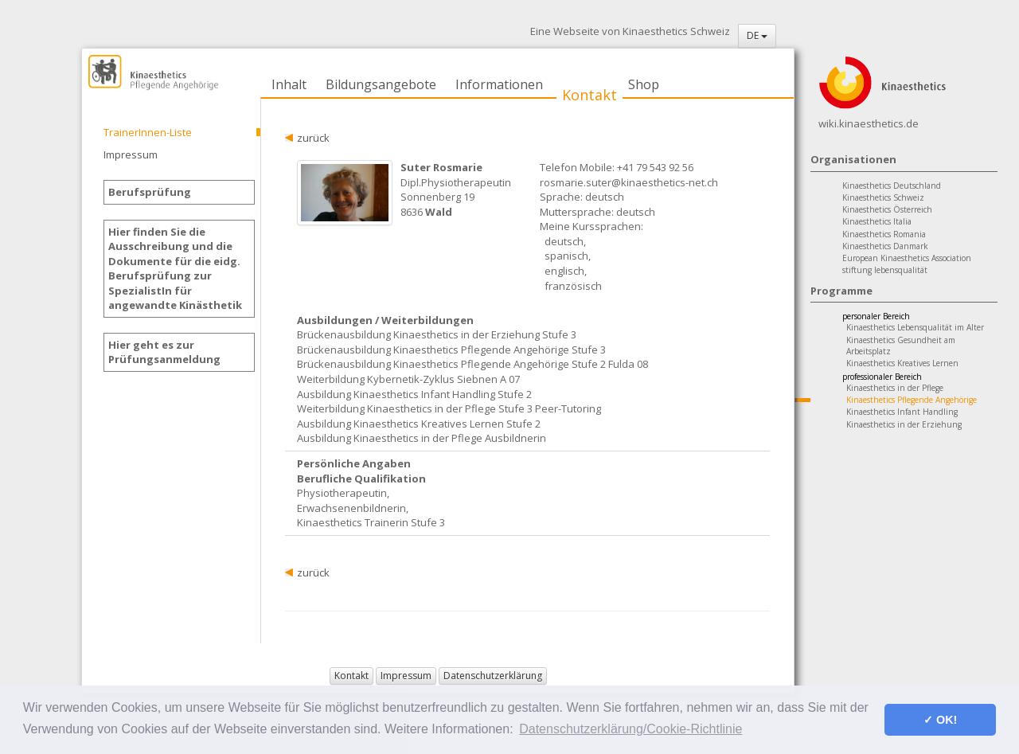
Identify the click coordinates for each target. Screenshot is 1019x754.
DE (757, 35)
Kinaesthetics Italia (877, 221)
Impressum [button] (406, 675)
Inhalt (288, 84)
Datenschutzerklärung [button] (492, 675)
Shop (643, 84)
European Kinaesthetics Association (906, 258)
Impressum (130, 154)
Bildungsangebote (381, 84)
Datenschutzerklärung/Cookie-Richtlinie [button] (630, 729)
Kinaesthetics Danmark (885, 246)
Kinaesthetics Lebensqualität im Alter (915, 327)
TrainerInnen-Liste (147, 132)
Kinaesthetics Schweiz (883, 197)
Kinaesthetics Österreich (887, 209)
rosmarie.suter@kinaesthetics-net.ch (629, 182)
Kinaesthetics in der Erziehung (904, 424)
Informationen (499, 84)
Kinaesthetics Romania (884, 234)
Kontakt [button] (351, 675)
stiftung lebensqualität (884, 269)
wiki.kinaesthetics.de (868, 123)
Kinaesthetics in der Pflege (894, 387)
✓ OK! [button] (940, 719)
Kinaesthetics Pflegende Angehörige (911, 399)
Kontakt (589, 94)
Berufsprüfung (149, 192)
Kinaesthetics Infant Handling (902, 411)
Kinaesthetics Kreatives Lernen (902, 363)
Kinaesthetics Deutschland (891, 185)
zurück (313, 138)
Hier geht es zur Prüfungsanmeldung (164, 352)
